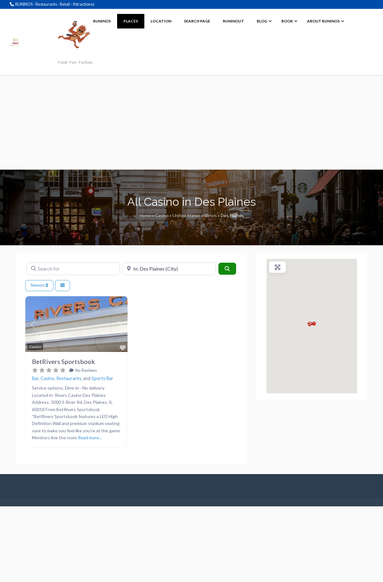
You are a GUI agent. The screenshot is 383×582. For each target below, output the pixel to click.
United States (186, 215)
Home (145, 215)
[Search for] (73, 268)
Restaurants (68, 378)
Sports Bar (102, 378)
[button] (33, 325)
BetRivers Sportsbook (63, 361)
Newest (39, 285)
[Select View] (62, 285)
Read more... (90, 437)
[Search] (227, 269)
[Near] (169, 268)
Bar (35, 378)
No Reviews (85, 370)
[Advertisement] (191, 122)
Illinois (210, 215)
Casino (162, 215)
